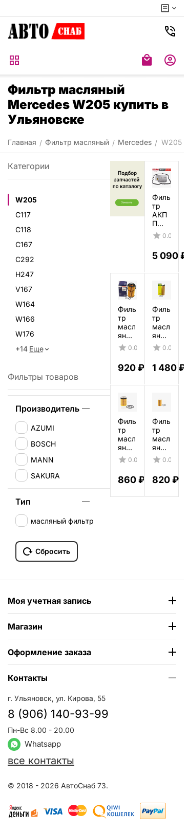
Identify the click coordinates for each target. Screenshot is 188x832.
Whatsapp (34, 744)
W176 (24, 333)
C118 (23, 229)
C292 (24, 259)
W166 (25, 319)
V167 (23, 289)
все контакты (41, 760)
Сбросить (46, 551)
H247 (24, 274)
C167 (23, 244)
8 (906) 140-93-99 (58, 713)
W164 (25, 304)
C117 (23, 214)
